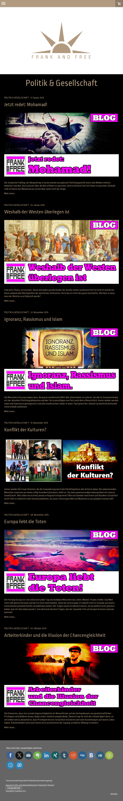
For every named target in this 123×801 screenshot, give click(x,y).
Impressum (9, 785)
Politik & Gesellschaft (16, 97)
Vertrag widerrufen (13, 788)
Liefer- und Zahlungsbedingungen (25, 785)
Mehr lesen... (10, 193)
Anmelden (114, 794)
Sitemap (50, 785)
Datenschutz (42, 785)
